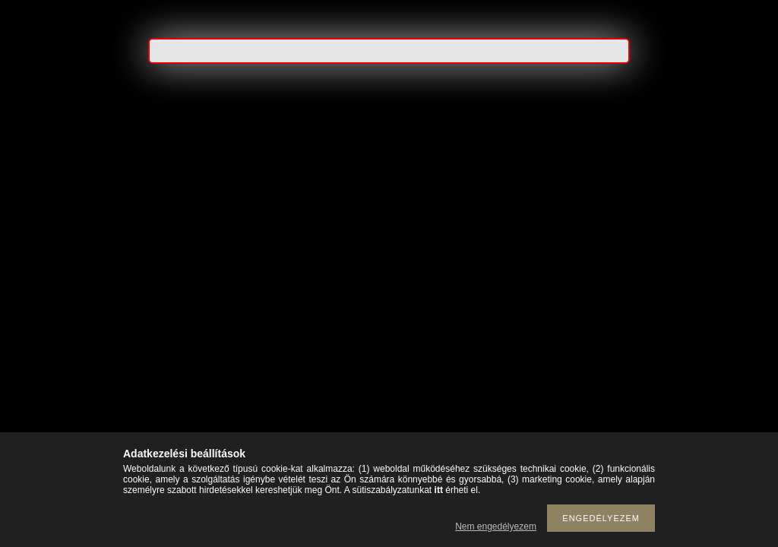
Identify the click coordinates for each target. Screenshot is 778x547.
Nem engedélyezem (495, 526)
